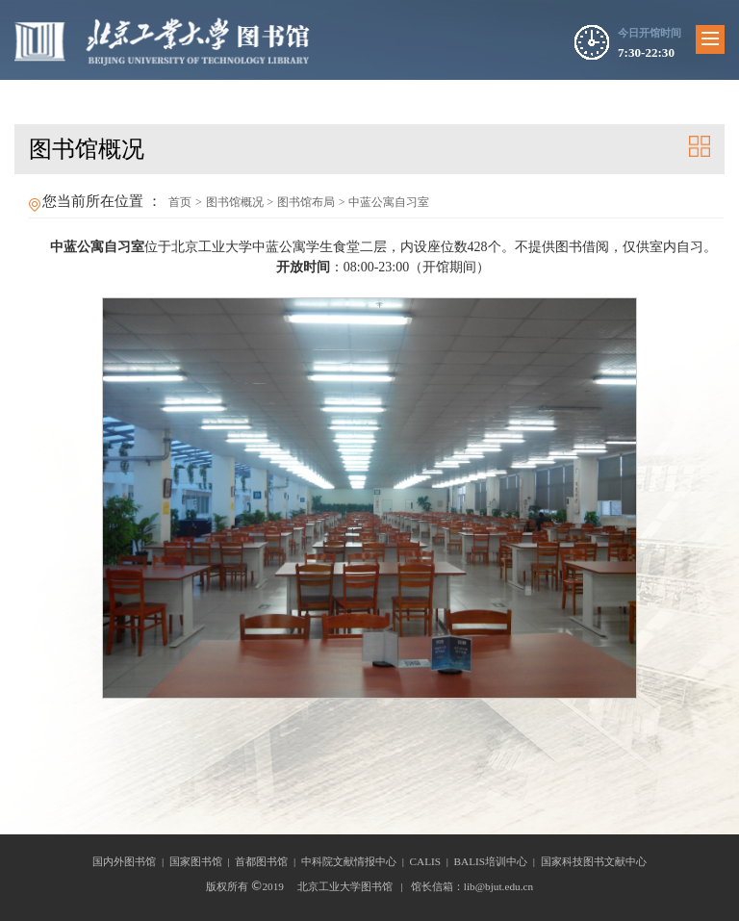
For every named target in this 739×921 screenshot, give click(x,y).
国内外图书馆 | (130, 861)
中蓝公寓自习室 (388, 202)
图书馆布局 (306, 202)
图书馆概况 (235, 202)
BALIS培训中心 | (497, 861)
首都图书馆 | (268, 861)
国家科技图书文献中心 (594, 861)
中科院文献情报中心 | (355, 861)
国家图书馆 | (202, 861)
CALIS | (432, 861)
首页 (179, 202)
